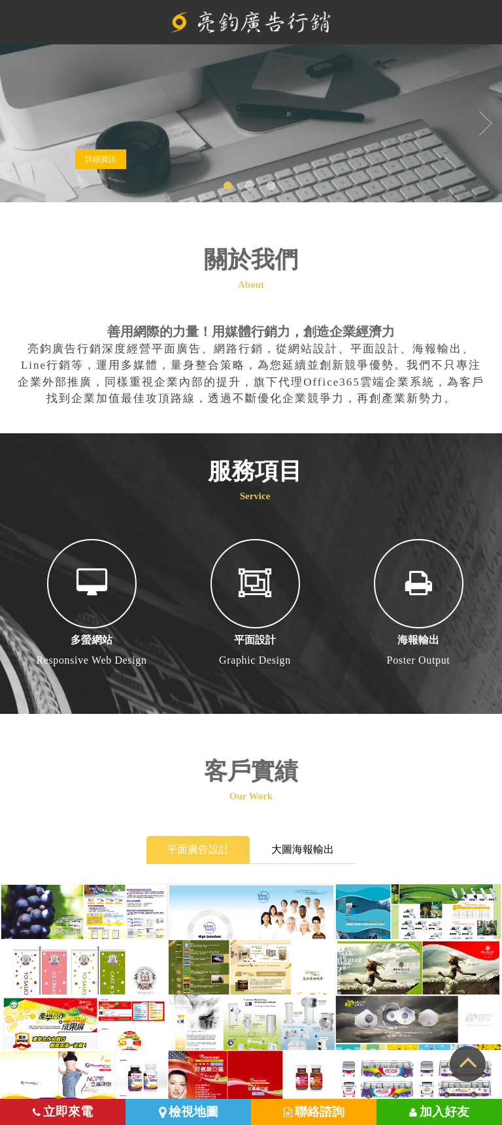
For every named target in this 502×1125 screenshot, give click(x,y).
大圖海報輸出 (302, 849)
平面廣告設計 (198, 849)
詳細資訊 (100, 159)
